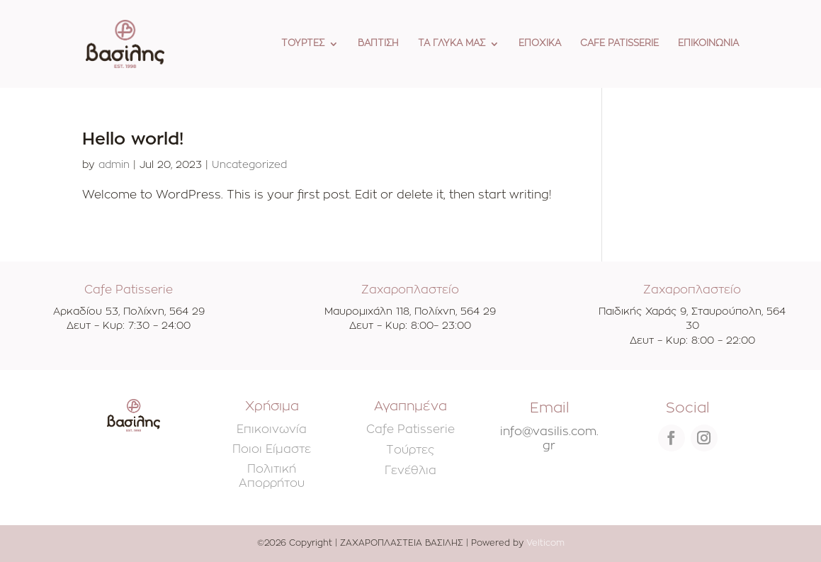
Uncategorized (249, 165)
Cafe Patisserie (410, 429)
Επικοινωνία (272, 429)
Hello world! (132, 139)
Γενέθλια (410, 470)
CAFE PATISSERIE (619, 43)
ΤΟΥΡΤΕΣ (302, 43)
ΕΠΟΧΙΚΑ (540, 43)
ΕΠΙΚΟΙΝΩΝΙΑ (708, 43)
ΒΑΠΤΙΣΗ (378, 43)
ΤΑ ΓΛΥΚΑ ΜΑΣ (451, 43)
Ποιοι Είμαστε (271, 449)
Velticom (545, 543)
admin (114, 165)
